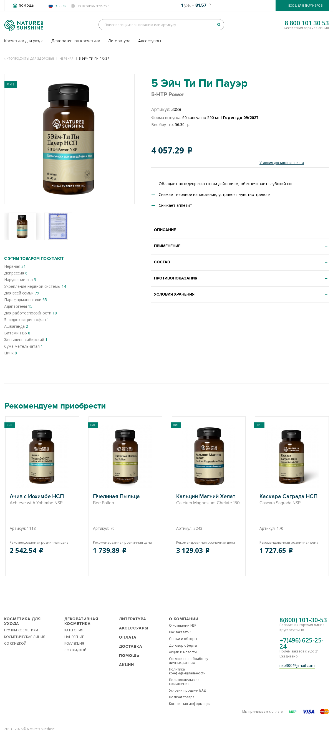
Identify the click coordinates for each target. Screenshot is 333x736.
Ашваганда (16, 326)
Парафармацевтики (25, 299)
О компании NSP (182, 625)
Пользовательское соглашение (184, 681)
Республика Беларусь (93, 6)
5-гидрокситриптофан (26, 319)
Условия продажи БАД (187, 690)
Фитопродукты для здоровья (29, 59)
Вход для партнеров (305, 5)
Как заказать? (180, 632)
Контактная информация (190, 703)
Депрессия (15, 273)
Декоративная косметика (75, 40)
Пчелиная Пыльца (125, 500)
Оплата (128, 637)
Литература (119, 40)
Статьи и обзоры (183, 638)
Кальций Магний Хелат (208, 500)
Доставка (130, 646)
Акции (126, 664)
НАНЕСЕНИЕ (74, 636)
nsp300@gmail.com (297, 665)
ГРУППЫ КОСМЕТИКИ (21, 630)
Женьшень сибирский (25, 339)
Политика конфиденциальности (187, 671)
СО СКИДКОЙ (15, 643)
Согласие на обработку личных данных (188, 660)
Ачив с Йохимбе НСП (42, 500)
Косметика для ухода (24, 40)
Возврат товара (182, 697)
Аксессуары (149, 40)
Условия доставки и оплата (281, 162)
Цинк (10, 353)
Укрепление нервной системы (35, 286)
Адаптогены (18, 306)
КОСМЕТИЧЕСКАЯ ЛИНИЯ (24, 636)
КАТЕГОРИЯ (73, 630)
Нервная (67, 59)
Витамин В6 (17, 333)
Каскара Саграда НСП (291, 500)
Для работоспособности (30, 313)
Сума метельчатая (23, 346)
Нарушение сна (20, 279)
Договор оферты (183, 645)
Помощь (26, 5)
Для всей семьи (21, 293)
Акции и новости (183, 652)
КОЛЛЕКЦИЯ (74, 643)
